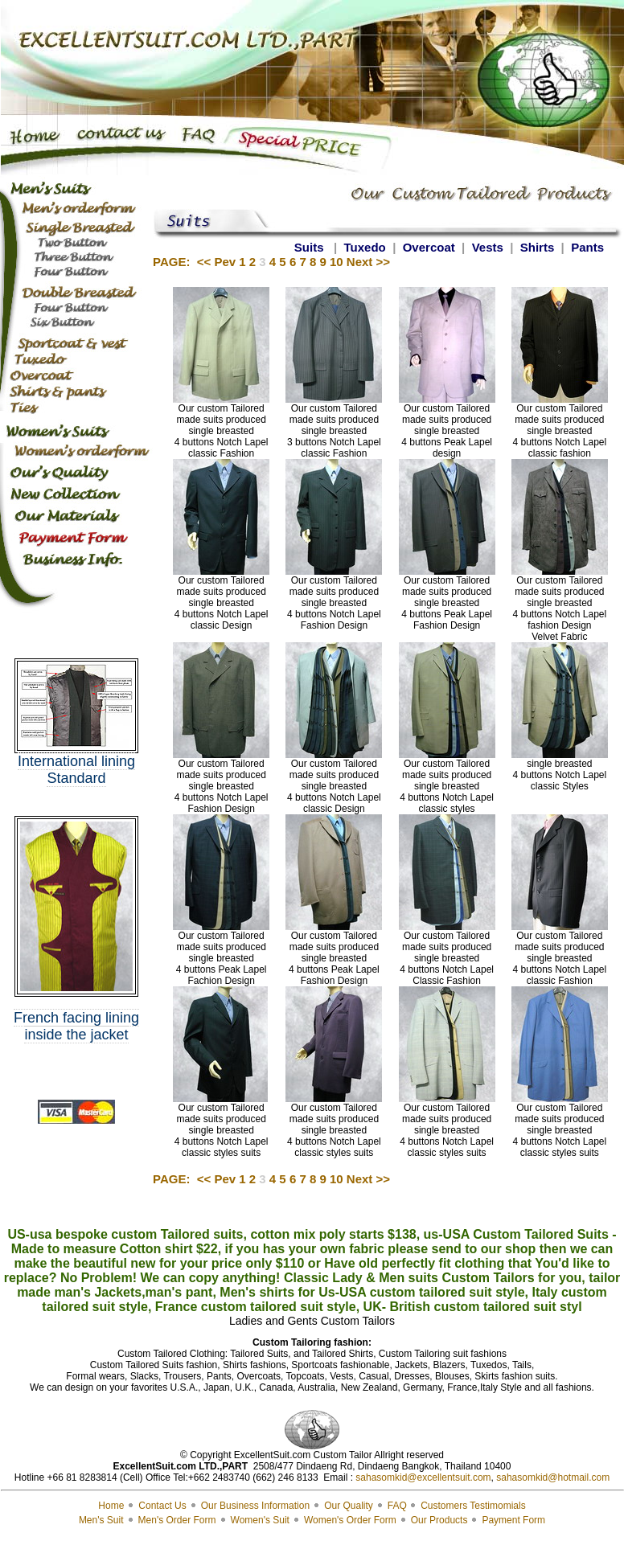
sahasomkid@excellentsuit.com (423, 1477)
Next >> (368, 261)
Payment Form (513, 1520)
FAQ (398, 1505)
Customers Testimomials (473, 1505)
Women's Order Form (350, 1520)
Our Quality (348, 1505)
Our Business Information (255, 1505)
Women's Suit (260, 1520)
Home (111, 1505)
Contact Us (162, 1505)
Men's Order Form (177, 1520)
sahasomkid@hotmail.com (553, 1477)
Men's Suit (101, 1520)
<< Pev (217, 261)
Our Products (439, 1520)
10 (336, 261)
